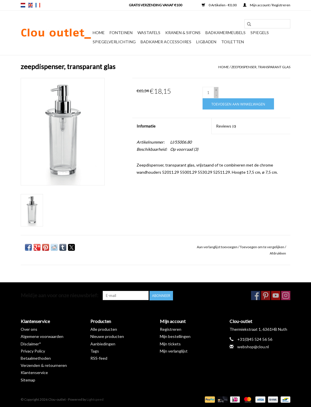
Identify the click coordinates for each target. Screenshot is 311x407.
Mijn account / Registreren (266, 5)
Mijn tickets (170, 343)
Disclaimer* (31, 343)
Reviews (226, 126)
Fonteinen (121, 32)
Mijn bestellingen (175, 336)
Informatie (146, 126)
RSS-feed (98, 358)
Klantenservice (34, 372)
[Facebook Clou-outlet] (255, 295)
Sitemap (28, 379)
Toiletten (232, 41)
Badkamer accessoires (166, 41)
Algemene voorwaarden (42, 336)
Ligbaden (206, 41)
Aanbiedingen (102, 343)
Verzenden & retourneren (44, 365)
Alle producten (103, 329)
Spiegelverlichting (114, 41)
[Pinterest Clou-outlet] (265, 295)
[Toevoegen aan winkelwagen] (238, 103)
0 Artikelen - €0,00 (219, 5)
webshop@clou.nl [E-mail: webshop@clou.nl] (253, 346)
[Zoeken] (267, 23)
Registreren (170, 329)
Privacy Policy (33, 351)
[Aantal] (208, 92)
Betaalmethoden (36, 358)
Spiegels (259, 32)
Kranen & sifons (183, 32)
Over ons (29, 329)
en (30, 5)
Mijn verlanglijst (174, 351)
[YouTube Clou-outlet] (275, 295)
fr (38, 5)
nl (23, 5)
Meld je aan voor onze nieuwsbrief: (59, 295)
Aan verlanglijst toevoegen (217, 247)
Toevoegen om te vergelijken (262, 247)
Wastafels (148, 32)
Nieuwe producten (107, 336)
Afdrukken (278, 253)
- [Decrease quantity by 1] (216, 95)
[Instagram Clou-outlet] (285, 295)
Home (99, 32)
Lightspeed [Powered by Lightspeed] (95, 399)
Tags (94, 351)
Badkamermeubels (225, 32)
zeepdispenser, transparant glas (260, 67)
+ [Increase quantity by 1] (216, 90)
